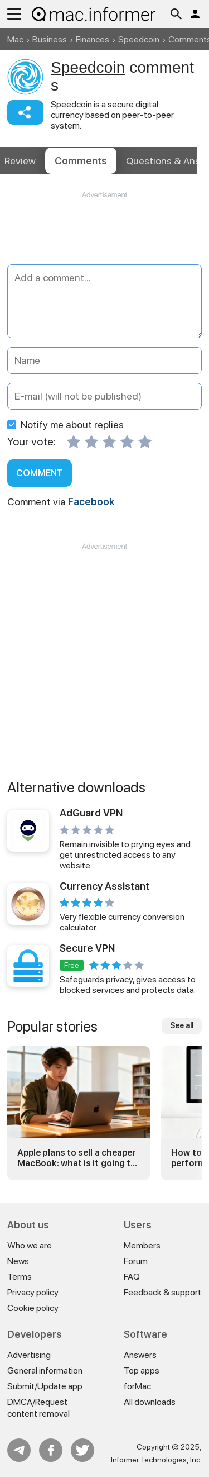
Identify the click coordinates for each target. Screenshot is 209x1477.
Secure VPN (87, 948)
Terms (19, 1276)
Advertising (29, 1355)
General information (44, 1370)
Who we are (29, 1245)
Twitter (82, 1450)
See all (181, 1025)
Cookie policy (33, 1308)
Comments (81, 161)
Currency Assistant (104, 886)
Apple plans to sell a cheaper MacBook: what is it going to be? (76, 1158)
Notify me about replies (65, 424)
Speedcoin (138, 39)
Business (49, 39)
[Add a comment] (104, 301)
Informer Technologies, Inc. (156, 1459)
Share (25, 112)
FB (50, 1450)
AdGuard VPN (91, 813)
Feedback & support (162, 1292)
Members (142, 1245)
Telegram (19, 1450)
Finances (92, 39)
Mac (15, 39)
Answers (140, 1355)
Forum (136, 1261)
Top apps (141, 1370)
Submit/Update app (44, 1386)
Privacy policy (33, 1292)
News (18, 1261)
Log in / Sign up (195, 14)
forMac (137, 1386)
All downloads (150, 1402)
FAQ (132, 1276)
